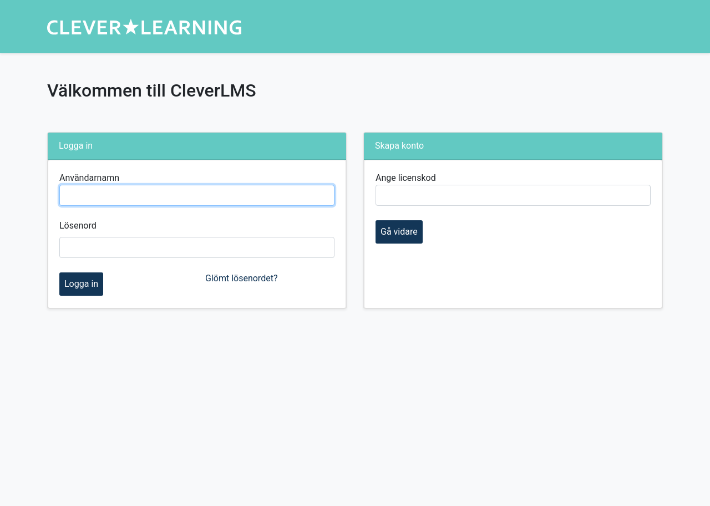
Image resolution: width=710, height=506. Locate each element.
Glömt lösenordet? (241, 278)
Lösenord (78, 225)
